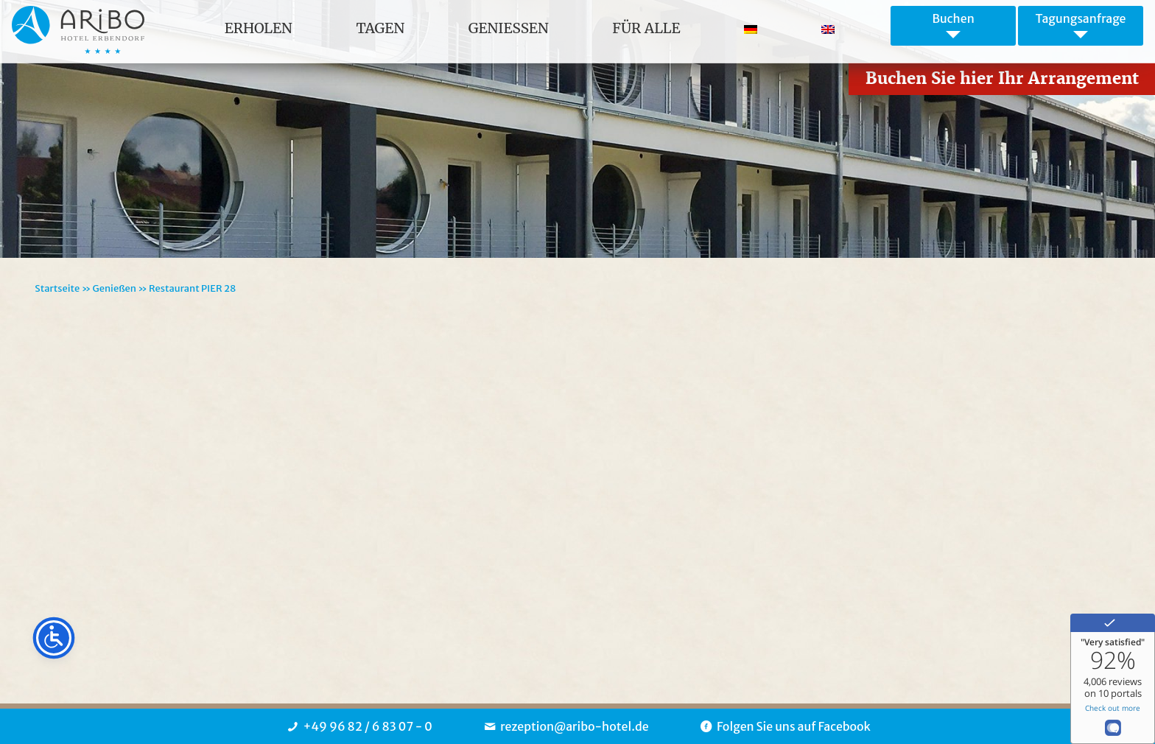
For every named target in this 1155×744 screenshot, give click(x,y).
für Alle (646, 28)
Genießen (114, 288)
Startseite (57, 288)
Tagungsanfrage (1080, 18)
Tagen (380, 28)
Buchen (953, 18)
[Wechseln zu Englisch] (828, 28)
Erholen (258, 28)
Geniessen (508, 28)
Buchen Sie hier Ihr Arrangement (1002, 78)
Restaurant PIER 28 (192, 288)
